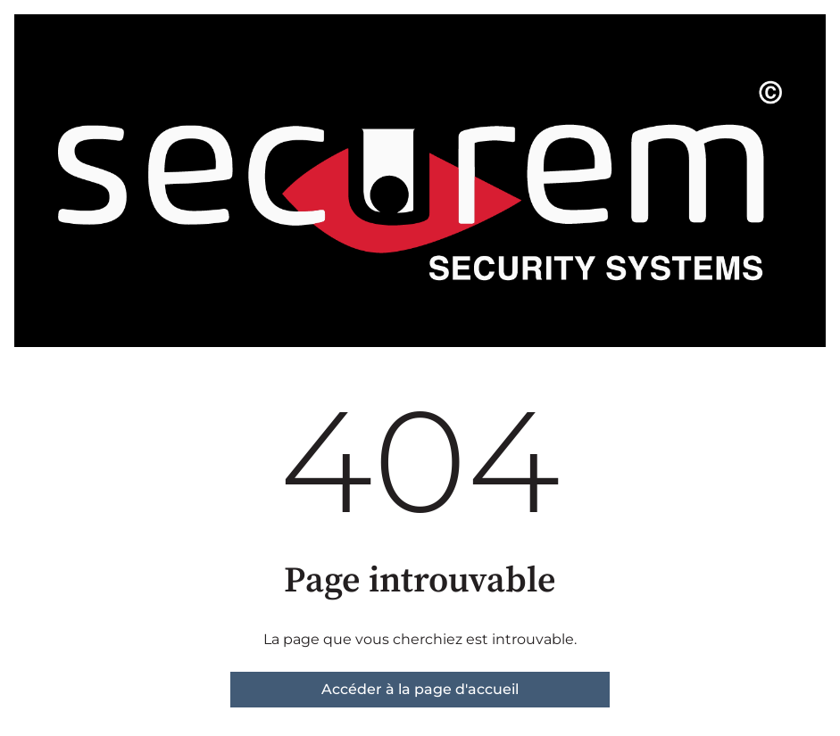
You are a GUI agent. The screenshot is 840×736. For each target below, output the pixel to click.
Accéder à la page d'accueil (420, 689)
